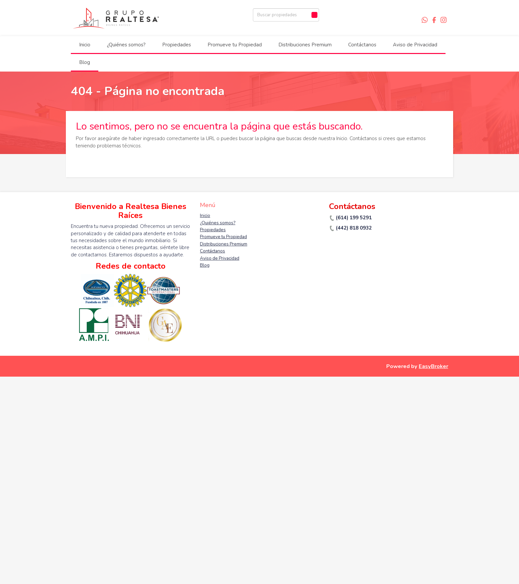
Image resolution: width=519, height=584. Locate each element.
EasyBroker (433, 366)
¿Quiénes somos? (126, 44)
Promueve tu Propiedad (235, 44)
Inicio (84, 44)
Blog (84, 62)
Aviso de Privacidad (415, 44)
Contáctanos (362, 44)
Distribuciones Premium (305, 44)
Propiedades (176, 44)
